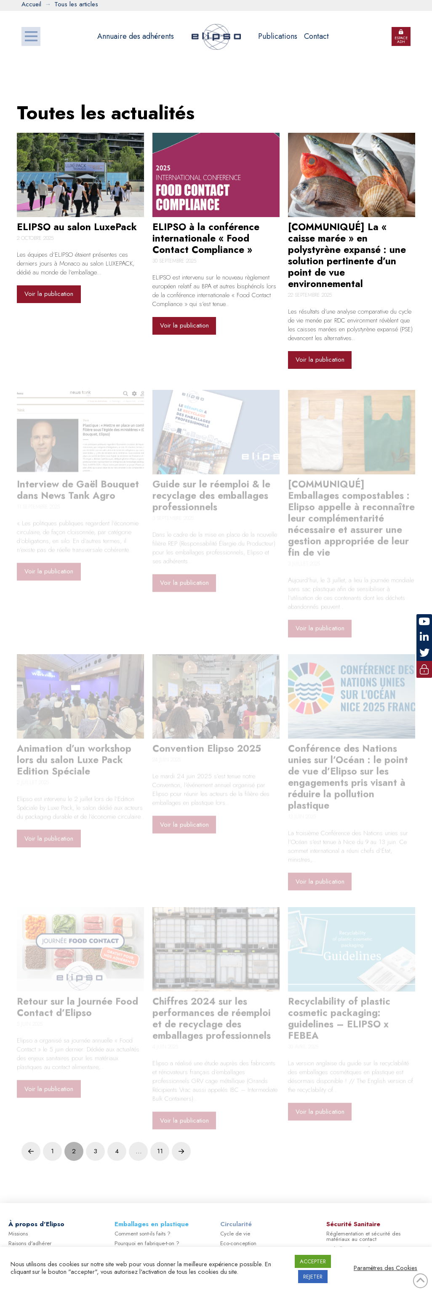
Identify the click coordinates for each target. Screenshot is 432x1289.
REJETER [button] (313, 1277)
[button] (30, 36)
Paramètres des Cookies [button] (385, 1268)
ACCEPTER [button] (313, 1261)
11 (160, 1151)
